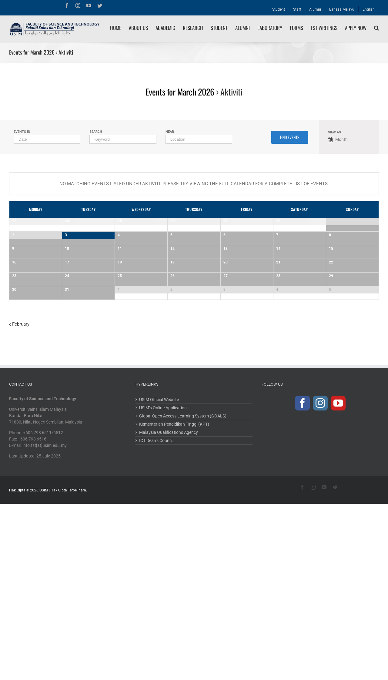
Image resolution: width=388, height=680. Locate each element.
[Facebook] (302, 585)
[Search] (376, 28)
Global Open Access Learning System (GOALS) (182, 597)
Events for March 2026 (32, 52)
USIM (43, 672)
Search (95, 131)
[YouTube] (338, 585)
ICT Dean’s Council (156, 622)
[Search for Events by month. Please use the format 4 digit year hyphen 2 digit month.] (47, 139)
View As (334, 132)
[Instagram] (320, 585)
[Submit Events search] (289, 137)
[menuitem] (278, 7)
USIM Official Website (159, 581)
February (20, 506)
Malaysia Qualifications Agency (168, 614)
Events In (22, 131)
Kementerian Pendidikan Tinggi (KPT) (174, 606)
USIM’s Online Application (163, 589)
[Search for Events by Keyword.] (122, 139)
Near (170, 131)
